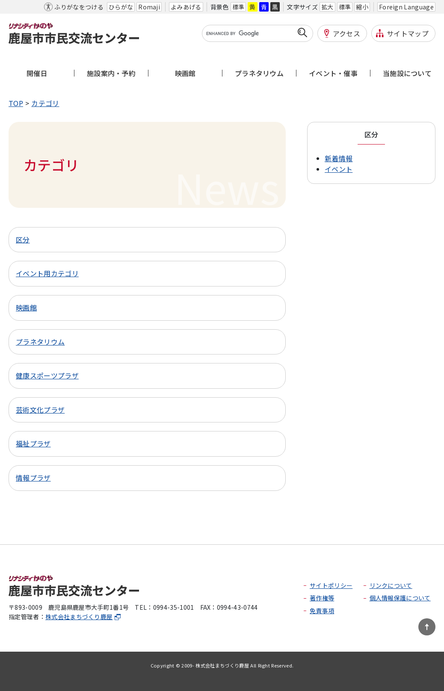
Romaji (149, 7)
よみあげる (186, 7)
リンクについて (391, 585)
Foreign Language (406, 7)
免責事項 (322, 610)
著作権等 (322, 598)
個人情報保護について (400, 598)
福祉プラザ (33, 443)
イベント (338, 169)
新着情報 (338, 158)
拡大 (327, 7)
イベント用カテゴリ (47, 273)
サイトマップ (408, 33)
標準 (238, 7)
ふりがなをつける (79, 7)
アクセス (346, 33)
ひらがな (121, 7)
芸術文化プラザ (40, 410)
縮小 (362, 7)
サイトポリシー (331, 585)
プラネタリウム (40, 342)
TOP (16, 103)
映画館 (26, 307)
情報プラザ (33, 477)
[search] (252, 33)
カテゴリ (45, 103)
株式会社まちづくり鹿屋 (83, 616)
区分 (23, 239)
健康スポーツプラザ (47, 375)
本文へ (19, 7)
